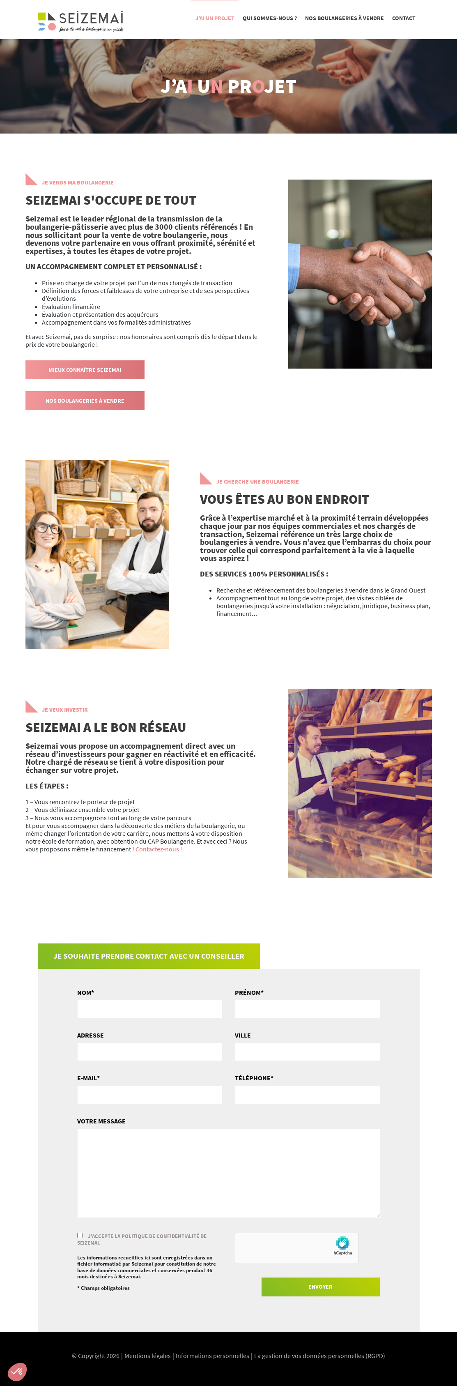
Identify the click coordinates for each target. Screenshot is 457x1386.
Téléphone (253, 1078)
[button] (17, 1372)
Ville (243, 1035)
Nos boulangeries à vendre (85, 400)
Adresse (90, 1035)
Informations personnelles (212, 1355)
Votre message (101, 1121)
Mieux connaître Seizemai (84, 370)
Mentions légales (147, 1355)
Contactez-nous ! (158, 849)
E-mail (87, 1078)
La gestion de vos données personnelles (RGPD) (319, 1355)
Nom (84, 992)
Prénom (248, 992)
